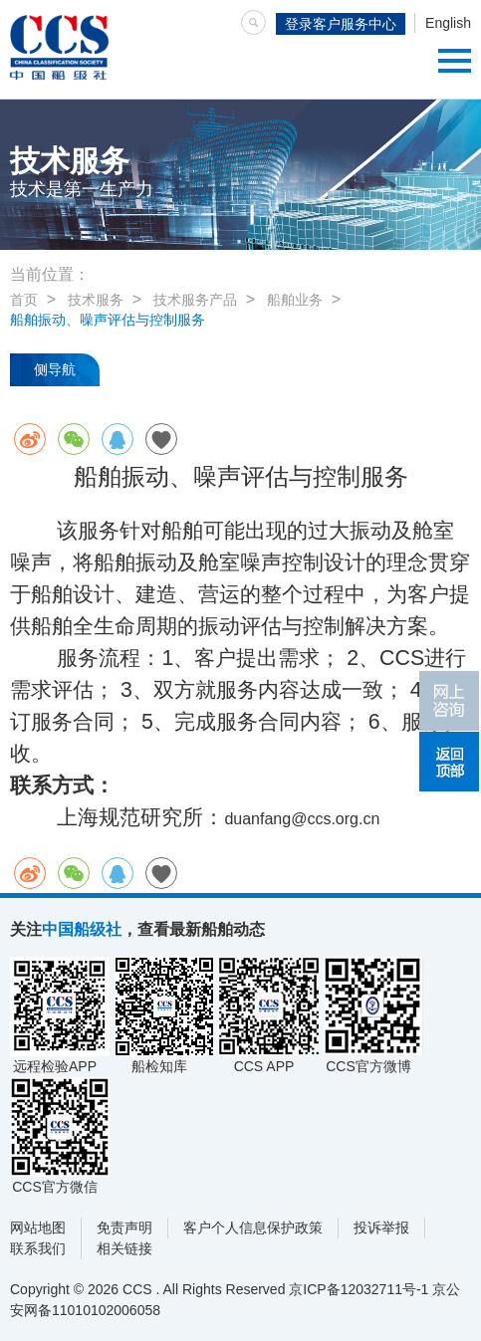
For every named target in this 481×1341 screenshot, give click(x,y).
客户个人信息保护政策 (253, 1227)
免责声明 (124, 1227)
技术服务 (95, 300)
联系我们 (38, 1248)
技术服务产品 (195, 300)
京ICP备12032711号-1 (358, 1289)
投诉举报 (381, 1227)
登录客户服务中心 (340, 24)
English (448, 23)
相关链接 (124, 1248)
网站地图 (38, 1227)
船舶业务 (295, 300)
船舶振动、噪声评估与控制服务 (107, 320)
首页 (24, 300)
